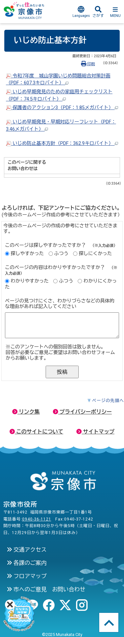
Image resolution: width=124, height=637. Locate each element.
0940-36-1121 (36, 519)
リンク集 (26, 412)
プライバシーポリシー (82, 412)
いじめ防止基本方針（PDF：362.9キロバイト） (62, 143)
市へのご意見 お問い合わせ (46, 589)
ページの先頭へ (108, 400)
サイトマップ (95, 432)
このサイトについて (36, 432)
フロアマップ (27, 576)
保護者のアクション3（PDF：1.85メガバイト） (62, 108)
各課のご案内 (27, 563)
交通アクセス (27, 549)
